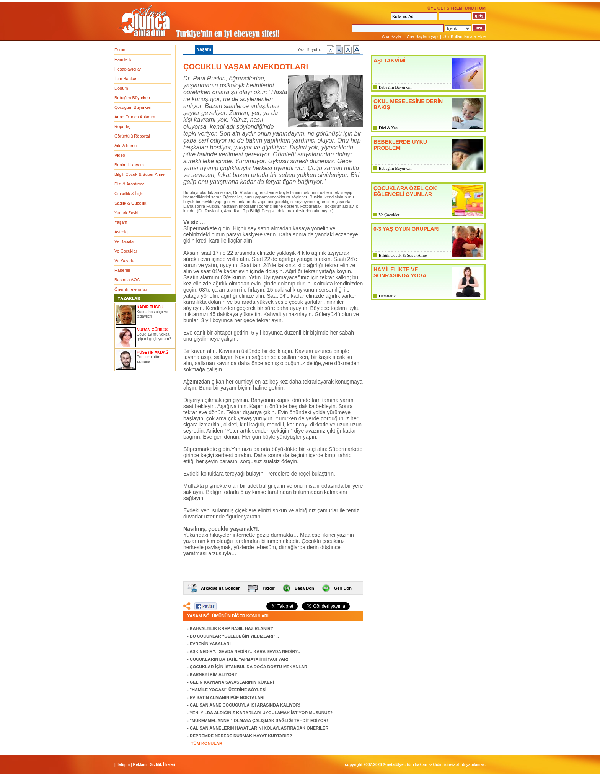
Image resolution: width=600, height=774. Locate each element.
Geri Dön (343, 588)
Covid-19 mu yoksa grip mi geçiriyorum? (154, 336)
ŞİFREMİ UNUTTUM (466, 8)
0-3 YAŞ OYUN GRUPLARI (406, 229)
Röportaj (122, 126)
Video (119, 155)
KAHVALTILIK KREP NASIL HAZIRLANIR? (231, 628)
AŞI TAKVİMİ (389, 60)
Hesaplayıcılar (127, 69)
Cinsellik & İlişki (128, 193)
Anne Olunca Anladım (134, 117)
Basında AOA (127, 279)
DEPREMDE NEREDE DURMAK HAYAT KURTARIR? (241, 735)
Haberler (122, 270)
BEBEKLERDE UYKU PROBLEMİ (400, 145)
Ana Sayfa (391, 36)
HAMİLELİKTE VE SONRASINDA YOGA (399, 272)
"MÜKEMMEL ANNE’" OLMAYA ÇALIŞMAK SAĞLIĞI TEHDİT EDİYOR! (259, 720)
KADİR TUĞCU (150, 307)
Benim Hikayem (129, 164)
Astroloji (121, 232)
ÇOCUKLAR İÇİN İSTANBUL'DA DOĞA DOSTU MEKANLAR (248, 666)
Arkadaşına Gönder (220, 588)
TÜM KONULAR (206, 743)
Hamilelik (123, 59)
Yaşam (120, 222)
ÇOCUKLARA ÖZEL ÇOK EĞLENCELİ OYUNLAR (405, 191)
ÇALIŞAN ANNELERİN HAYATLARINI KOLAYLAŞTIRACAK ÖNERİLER (259, 728)
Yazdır (268, 588)
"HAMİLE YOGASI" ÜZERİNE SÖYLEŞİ (228, 689)
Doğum (121, 88)
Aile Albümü (125, 145)
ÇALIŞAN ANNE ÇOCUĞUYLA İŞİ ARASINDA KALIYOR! (245, 705)
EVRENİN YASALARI (210, 643)
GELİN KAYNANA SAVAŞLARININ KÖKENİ (232, 682)
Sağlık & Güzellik (130, 203)
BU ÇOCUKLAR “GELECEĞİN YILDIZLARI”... (234, 636)
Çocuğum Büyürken (133, 107)
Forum (120, 50)
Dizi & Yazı (389, 127)
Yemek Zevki (126, 212)
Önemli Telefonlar (130, 289)
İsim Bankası (126, 78)
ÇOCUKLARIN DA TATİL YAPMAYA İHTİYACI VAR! (239, 659)
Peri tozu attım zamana (149, 359)
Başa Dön (304, 588)
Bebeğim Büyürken (132, 97)
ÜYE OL (435, 8)
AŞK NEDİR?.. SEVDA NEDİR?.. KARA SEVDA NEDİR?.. (244, 651)
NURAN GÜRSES (152, 330)
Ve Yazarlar (125, 260)
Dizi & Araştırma (129, 184)
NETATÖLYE (395, 765)
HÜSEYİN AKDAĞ (153, 352)
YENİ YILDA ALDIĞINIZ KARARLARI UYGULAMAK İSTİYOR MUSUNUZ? (261, 712)
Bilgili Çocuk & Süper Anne (139, 174)
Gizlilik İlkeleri (162, 765)
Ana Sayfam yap (422, 36)
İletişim (123, 765)
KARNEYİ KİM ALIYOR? (213, 674)
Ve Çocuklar (125, 251)
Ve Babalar (124, 241)
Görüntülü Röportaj (132, 136)
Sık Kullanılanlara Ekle (464, 36)
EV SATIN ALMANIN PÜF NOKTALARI (227, 697)
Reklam (140, 765)
